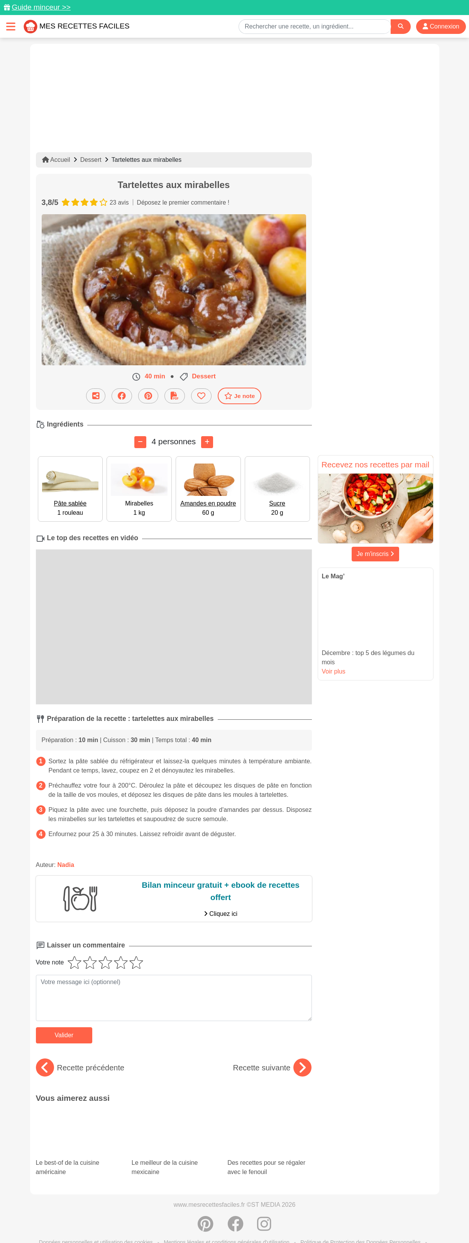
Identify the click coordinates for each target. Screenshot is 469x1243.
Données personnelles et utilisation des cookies (96, 1212)
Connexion (441, 26)
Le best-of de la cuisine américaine (78, 1130)
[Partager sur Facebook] (122, 395)
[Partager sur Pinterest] (148, 395)
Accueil (56, 159)
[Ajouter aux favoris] (201, 395)
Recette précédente (80, 1067)
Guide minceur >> (41, 7)
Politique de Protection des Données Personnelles (360, 1212)
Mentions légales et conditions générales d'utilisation (227, 1212)
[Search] (401, 26)
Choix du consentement (241, 1221)
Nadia (66, 865)
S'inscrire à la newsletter (310, 1221)
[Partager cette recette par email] (95, 395)
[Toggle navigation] (11, 26)
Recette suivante (272, 1067)
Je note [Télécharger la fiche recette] (239, 395)
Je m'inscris (376, 554)
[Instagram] (264, 1198)
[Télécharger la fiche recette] (174, 395)
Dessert (91, 159)
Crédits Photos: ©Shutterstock (166, 1221)
